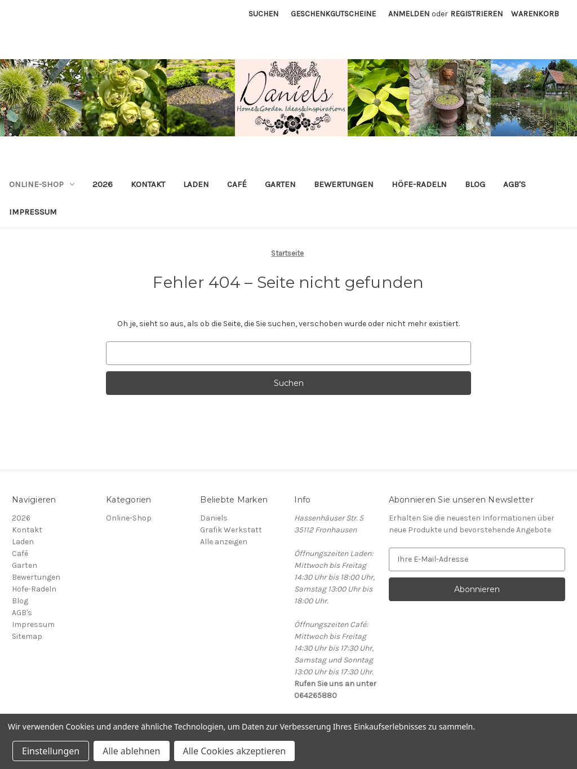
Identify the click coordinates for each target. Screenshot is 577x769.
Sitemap (27, 636)
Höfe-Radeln (419, 184)
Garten (280, 184)
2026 (102, 184)
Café (237, 184)
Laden (196, 184)
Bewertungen (344, 184)
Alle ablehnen (131, 751)
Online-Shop (41, 184)
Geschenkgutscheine (333, 14)
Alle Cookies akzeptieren (234, 751)
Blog (475, 184)
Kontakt (148, 184)
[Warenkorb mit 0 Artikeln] (535, 14)
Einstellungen (50, 751)
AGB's (514, 184)
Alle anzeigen (223, 541)
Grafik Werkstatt (231, 530)
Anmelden (408, 14)
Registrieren (476, 14)
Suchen (263, 14)
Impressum (33, 212)
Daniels (214, 518)
